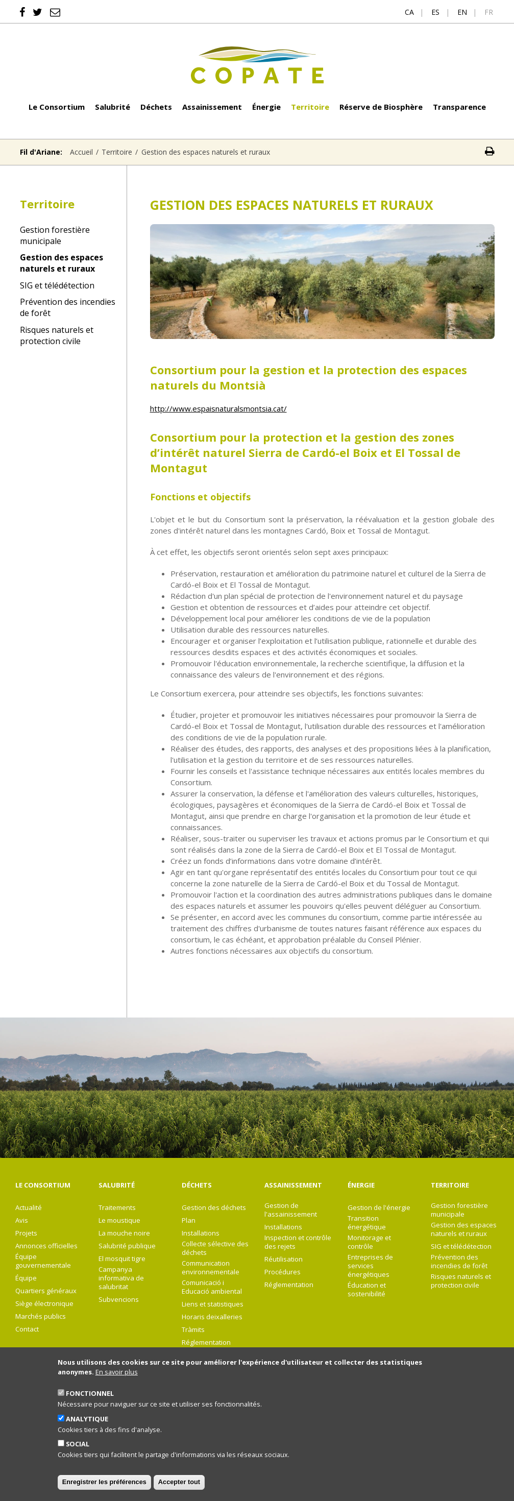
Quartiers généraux (46, 1291)
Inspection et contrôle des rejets (297, 1242)
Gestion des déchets (214, 1207)
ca (409, 12)
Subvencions (119, 1299)
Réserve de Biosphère (381, 107)
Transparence (459, 107)
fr (488, 12)
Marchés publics (40, 1316)
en (462, 12)
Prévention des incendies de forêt (67, 307)
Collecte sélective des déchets (215, 1248)
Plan (188, 1220)
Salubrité (112, 107)
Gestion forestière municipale (55, 235)
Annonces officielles (46, 1246)
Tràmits (193, 1329)
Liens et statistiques (212, 1304)
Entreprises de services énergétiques (370, 1266)
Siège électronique (44, 1303)
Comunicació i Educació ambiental (212, 1287)
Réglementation (206, 1342)
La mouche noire (124, 1233)
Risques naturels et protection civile (56, 335)
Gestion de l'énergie (379, 1207)
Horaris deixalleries (212, 1317)
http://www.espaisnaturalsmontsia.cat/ (218, 408)
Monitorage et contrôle (369, 1242)
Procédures (282, 1272)
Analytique (87, 1433)
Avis (21, 1220)
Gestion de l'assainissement (290, 1210)
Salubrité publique (127, 1246)
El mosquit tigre (122, 1258)
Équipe (26, 1278)
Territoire (310, 107)
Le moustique (119, 1220)
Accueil (81, 152)
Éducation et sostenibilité (367, 1289)
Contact (27, 1329)
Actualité (28, 1207)
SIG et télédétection (57, 285)
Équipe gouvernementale (43, 1261)
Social (77, 1458)
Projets (26, 1233)
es (435, 12)
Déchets (156, 107)
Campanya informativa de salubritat (121, 1278)
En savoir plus (116, 1386)
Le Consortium (57, 107)
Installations (200, 1233)
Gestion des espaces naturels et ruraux (61, 263)
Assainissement (212, 107)
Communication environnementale (210, 1267)
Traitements (117, 1207)
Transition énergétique (367, 1222)
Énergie (266, 107)
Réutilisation (283, 1259)
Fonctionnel (90, 1408)
